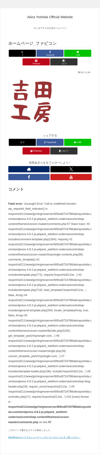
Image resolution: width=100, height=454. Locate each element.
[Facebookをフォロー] (29, 177)
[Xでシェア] (22, 53)
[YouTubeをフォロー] (71, 177)
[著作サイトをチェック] (29, 169)
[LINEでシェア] (77, 53)
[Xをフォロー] (71, 169)
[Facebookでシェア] (50, 53)
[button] (63, 61)
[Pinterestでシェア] (36, 61)
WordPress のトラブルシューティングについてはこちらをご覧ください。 (44, 437)
